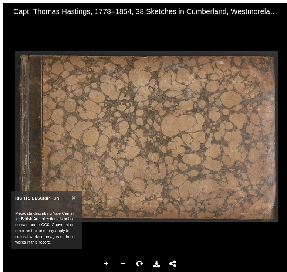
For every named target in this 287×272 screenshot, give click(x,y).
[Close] (74, 198)
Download (156, 263)
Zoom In (106, 263)
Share (173, 263)
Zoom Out (123, 263)
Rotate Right (139, 263)
